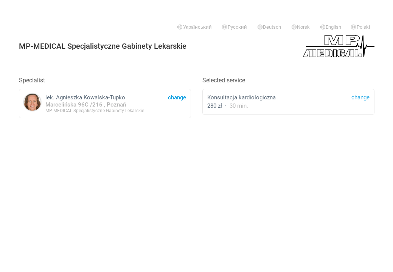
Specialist (32, 80)
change (360, 97)
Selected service (223, 80)
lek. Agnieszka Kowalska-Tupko (105, 103)
